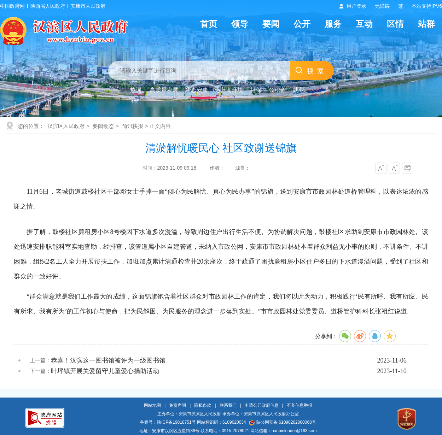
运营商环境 (229, 90)
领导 (239, 24)
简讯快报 (132, 126)
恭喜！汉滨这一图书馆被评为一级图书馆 (108, 360)
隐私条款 (202, 405)
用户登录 (356, 6)
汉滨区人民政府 (66, 126)
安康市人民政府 (88, 6)
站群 (426, 24)
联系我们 (228, 405)
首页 (208, 24)
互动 (364, 24)
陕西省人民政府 (47, 6)
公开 (301, 24)
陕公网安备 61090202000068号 (282, 422)
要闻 (270, 24)
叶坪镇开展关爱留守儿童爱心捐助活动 (105, 371)
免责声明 (177, 405)
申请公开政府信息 (262, 405)
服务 (333, 24)
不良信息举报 (299, 405)
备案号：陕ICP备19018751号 (168, 422)
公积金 (277, 90)
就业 (298, 90)
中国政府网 (12, 6)
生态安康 (196, 90)
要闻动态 (103, 126)
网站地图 (152, 405)
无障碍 (382, 6)
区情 (395, 24)
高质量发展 (164, 90)
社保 (256, 90)
